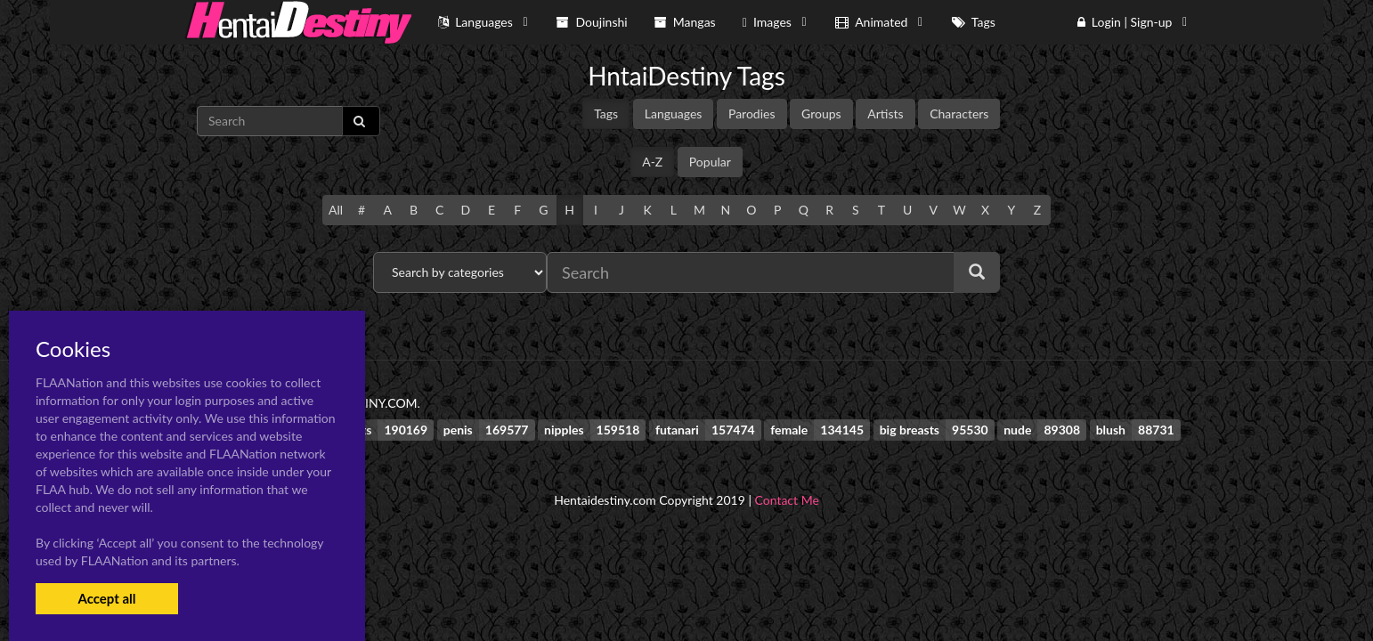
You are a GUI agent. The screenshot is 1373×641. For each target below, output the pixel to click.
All (336, 209)
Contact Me (787, 499)
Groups (821, 113)
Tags (606, 113)
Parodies (752, 113)
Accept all (106, 598)
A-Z (652, 161)
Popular (710, 161)
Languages (674, 113)
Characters (959, 113)
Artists (885, 113)
